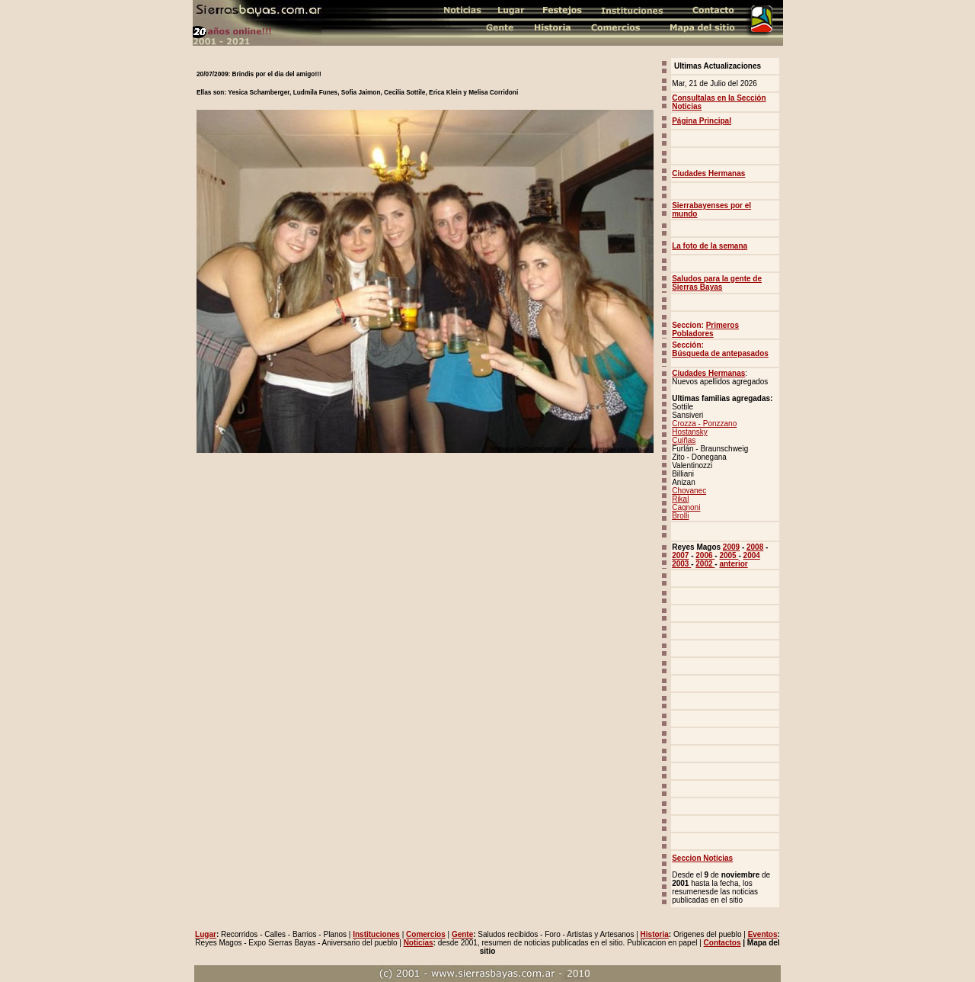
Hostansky (690, 432)
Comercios (426, 934)
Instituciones (376, 934)
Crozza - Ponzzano (704, 423)
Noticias (418, 943)
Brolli (680, 516)
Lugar (205, 934)
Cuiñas (683, 440)
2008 (754, 547)
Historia (655, 934)
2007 (680, 555)
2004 (751, 555)
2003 (681, 564)
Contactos (722, 943)
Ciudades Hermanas (708, 373)
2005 (728, 555)
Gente (462, 934)
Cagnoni (686, 507)
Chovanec (689, 490)
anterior (733, 564)
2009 (731, 547)
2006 (704, 555)
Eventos (763, 934)
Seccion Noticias (702, 858)
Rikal (680, 499)
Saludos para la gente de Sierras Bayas (717, 282)
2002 (704, 564)
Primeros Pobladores (705, 329)
